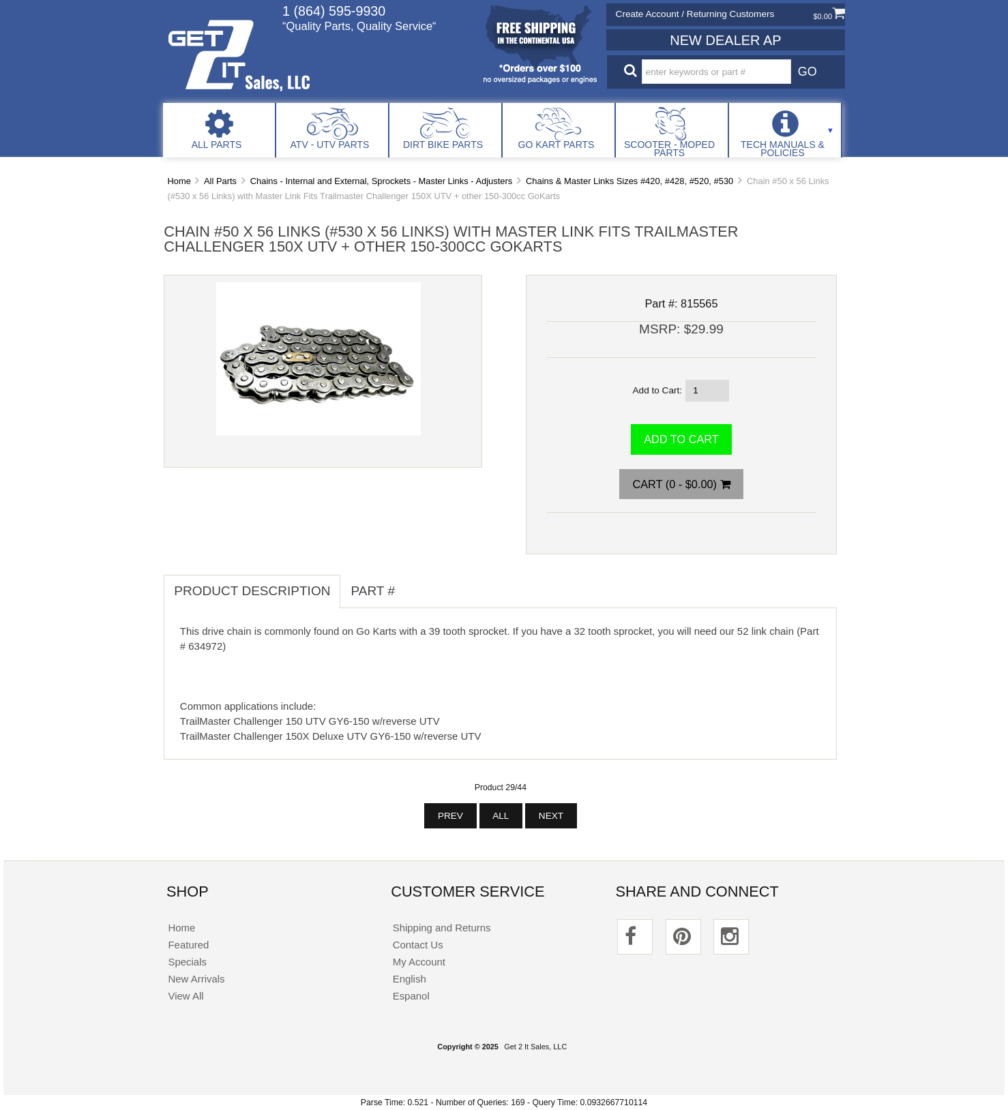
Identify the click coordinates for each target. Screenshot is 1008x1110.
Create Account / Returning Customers (695, 14)
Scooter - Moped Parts (669, 148)
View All (185, 996)
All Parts (217, 144)
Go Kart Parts (556, 144)
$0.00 (829, 16)
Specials (187, 961)
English (409, 979)
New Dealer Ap (725, 40)
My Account (419, 961)
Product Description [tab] (252, 591)
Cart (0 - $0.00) (681, 484)
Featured (188, 944)
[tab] (415, 583)
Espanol (411, 996)
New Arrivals (196, 979)
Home (178, 181)
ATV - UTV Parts (330, 144)
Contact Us (418, 944)
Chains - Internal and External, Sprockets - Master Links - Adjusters (381, 181)
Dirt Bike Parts (443, 144)
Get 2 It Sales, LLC (535, 1046)
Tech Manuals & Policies (783, 148)
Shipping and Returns (442, 927)
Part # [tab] (373, 591)
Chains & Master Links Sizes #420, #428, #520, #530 (629, 181)
